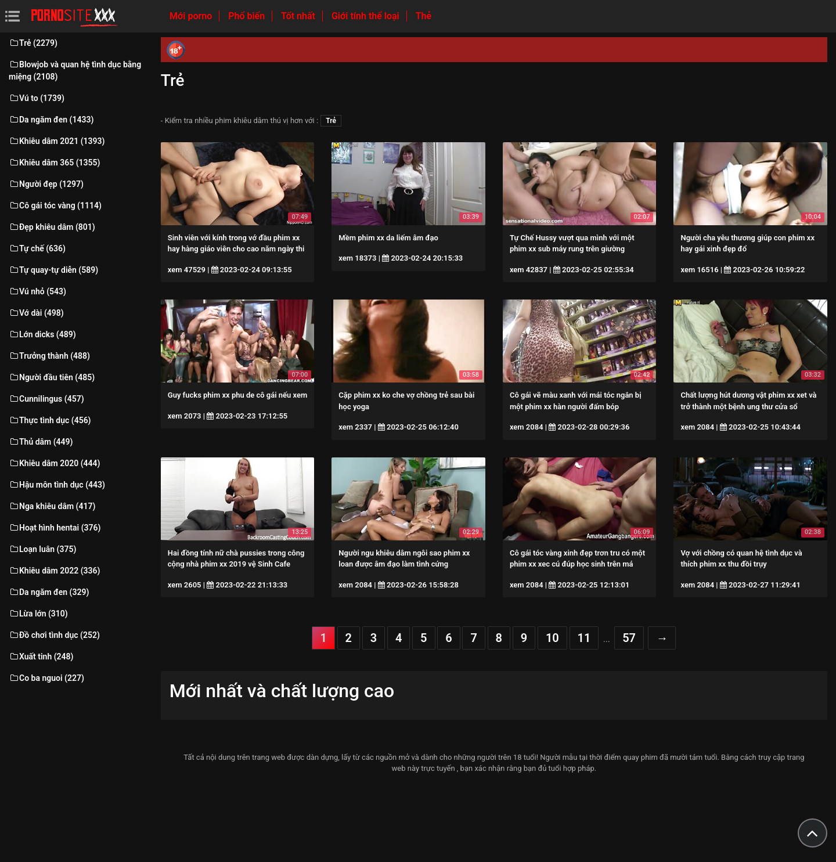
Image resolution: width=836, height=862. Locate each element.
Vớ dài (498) (36, 313)
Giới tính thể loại (366, 15)
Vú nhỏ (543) (37, 291)
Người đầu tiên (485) (52, 377)
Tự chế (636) (37, 248)
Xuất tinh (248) (41, 656)
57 (629, 638)
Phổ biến (247, 15)
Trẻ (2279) (33, 43)
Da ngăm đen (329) (49, 592)
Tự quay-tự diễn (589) (53, 270)
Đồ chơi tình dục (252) (54, 635)
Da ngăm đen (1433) (51, 119)
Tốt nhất (299, 15)
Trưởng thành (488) (49, 355)
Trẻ (331, 121)
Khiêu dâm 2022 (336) (54, 570)
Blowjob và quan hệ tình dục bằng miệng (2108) (75, 70)
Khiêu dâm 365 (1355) (54, 162)
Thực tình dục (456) (50, 420)
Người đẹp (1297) (46, 184)
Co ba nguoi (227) (46, 678)
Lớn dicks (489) (42, 334)
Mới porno (192, 15)
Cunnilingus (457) (46, 398)
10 (552, 638)
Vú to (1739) (36, 98)
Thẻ (423, 15)
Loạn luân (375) (42, 549)
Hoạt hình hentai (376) (54, 527)
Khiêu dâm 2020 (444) (54, 463)
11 (584, 638)
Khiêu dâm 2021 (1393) (57, 141)
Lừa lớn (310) (38, 613)
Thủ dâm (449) (41, 441)
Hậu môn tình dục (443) (57, 484)
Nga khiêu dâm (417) (52, 506)
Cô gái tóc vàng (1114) (55, 205)
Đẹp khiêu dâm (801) (52, 227)
